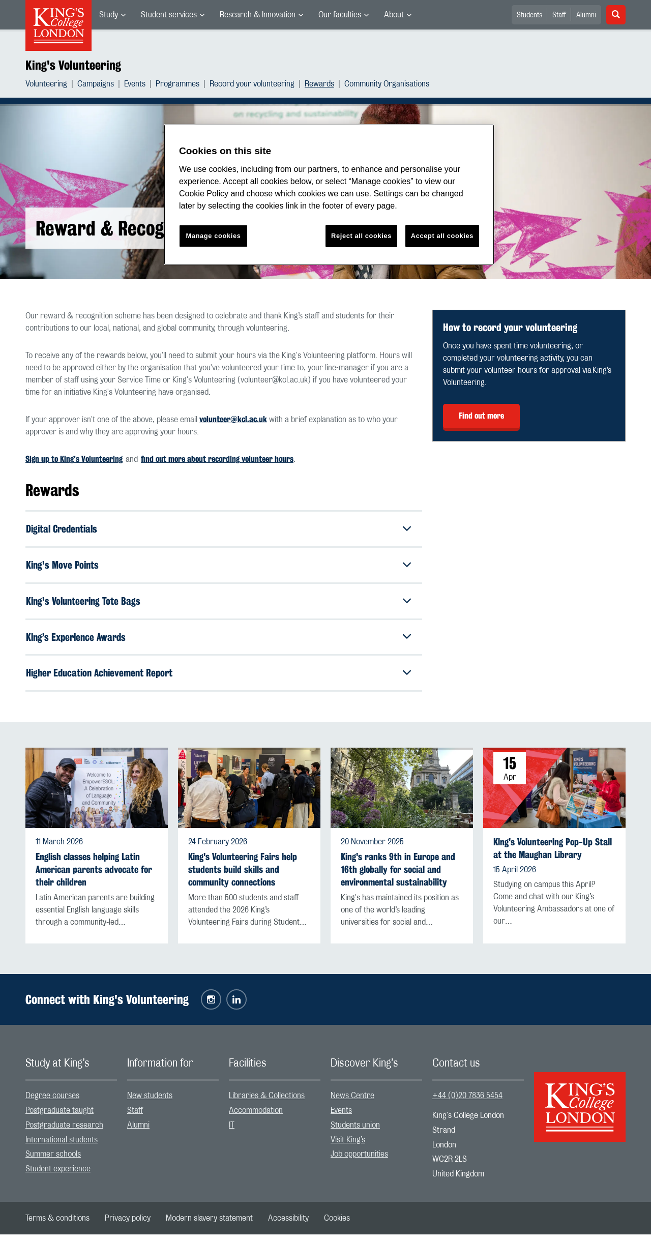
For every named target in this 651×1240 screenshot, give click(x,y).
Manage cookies (213, 236)
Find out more (481, 416)
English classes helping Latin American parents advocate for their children (94, 875)
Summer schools (53, 1160)
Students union (355, 1131)
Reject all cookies (361, 236)
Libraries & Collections (267, 1101)
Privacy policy (128, 1224)
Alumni (586, 15)
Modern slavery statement (209, 1224)
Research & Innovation (257, 15)
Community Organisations (386, 84)
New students (149, 1101)
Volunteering (46, 84)
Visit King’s (348, 1145)
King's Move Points (64, 566)
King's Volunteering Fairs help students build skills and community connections (242, 875)
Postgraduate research (64, 1131)
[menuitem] (112, 14)
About (394, 15)
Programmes (177, 84)
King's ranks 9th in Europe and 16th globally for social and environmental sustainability (398, 875)
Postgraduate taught (59, 1116)
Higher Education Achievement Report (104, 677)
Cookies (337, 1224)
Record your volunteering (252, 84)
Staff (559, 15)
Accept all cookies (442, 236)
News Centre (352, 1101)
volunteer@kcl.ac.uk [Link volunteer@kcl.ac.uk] (233, 419)
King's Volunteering (73, 65)
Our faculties (339, 15)
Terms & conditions (57, 1224)
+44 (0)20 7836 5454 (467, 1101)
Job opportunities (359, 1160)
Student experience (58, 1174)
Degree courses (52, 1101)
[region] (329, 194)
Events (134, 84)
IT (231, 1131)
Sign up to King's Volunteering (74, 459)
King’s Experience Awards (78, 640)
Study (108, 15)
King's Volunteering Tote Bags (86, 603)
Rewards (319, 84)
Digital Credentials (64, 529)
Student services (169, 15)
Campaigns (95, 84)
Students (529, 15)
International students (61, 1145)
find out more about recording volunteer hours (217, 459)
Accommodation (256, 1116)
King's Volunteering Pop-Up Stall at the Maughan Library (552, 854)
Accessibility (288, 1224)
